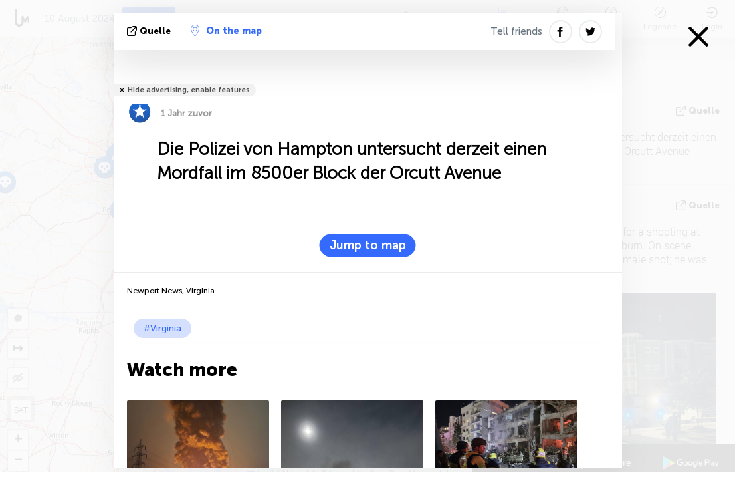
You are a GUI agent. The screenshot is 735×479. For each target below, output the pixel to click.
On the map (226, 31)
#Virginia (162, 328)
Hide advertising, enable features (188, 90)
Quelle (150, 31)
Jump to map (368, 245)
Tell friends (516, 31)
